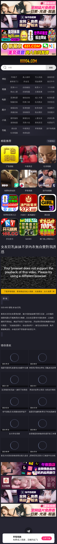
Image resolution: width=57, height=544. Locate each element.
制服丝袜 (14, 102)
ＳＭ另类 (51, 91)
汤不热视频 (50, 128)
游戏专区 (51, 77)
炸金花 (26, 81)
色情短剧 (26, 133)
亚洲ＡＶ (14, 87)
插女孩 (14, 128)
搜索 (51, 67)
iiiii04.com (28, 61)
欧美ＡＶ (38, 87)
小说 (4, 120)
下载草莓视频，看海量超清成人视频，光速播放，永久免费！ (29, 291)
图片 (4, 109)
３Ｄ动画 (51, 87)
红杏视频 (14, 133)
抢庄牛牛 (51, 81)
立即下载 (46, 538)
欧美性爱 (51, 97)
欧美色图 (38, 108)
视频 (4, 89)
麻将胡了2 (14, 81)
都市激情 (14, 118)
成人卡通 (38, 97)
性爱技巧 (51, 122)
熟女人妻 (14, 91)
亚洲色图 (26, 108)
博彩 (4, 79)
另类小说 (26, 122)
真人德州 (26, 77)
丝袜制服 (26, 91)
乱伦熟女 (38, 102)
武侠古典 (51, 118)
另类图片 (51, 112)
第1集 (5, 298)
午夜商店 (26, 128)
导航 (4, 130)
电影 (4, 99)
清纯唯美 (26, 112)
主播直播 (38, 91)
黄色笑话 (38, 122)
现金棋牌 (38, 81)
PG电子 (14, 77)
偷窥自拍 (14, 108)
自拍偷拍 (26, 87)
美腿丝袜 (14, 112)
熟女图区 (38, 112)
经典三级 (26, 102)
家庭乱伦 (26, 118)
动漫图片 (51, 108)
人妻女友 (38, 118)
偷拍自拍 (26, 97)
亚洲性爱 (14, 97)
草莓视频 (38, 128)
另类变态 (51, 102)
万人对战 (38, 77)
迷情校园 (14, 122)
